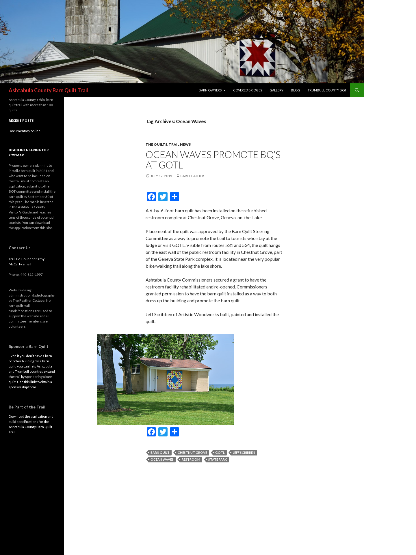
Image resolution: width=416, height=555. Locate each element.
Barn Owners (210, 90)
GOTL (220, 452)
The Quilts (156, 144)
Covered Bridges (247, 90)
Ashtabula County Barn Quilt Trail (48, 90)
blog (295, 90)
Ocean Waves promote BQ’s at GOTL (213, 159)
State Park (217, 459)
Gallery (276, 90)
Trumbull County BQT (327, 90)
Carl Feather (192, 176)
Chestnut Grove (192, 452)
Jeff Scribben (244, 452)
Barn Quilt (160, 452)
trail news (180, 144)
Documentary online (24, 131)
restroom (191, 459)
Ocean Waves (162, 459)
